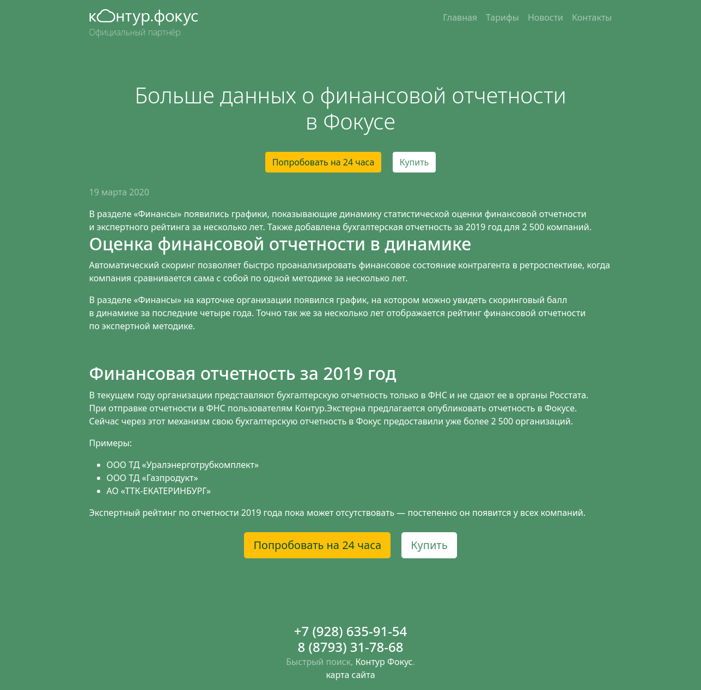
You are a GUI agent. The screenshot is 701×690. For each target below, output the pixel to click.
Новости (545, 17)
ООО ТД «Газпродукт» (152, 478)
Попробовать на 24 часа (323, 162)
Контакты (592, 17)
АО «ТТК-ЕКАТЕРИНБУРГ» (159, 491)
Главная (460, 17)
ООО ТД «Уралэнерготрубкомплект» (183, 465)
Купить (414, 162)
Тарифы (502, 17)
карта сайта (350, 675)
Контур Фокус (383, 662)
